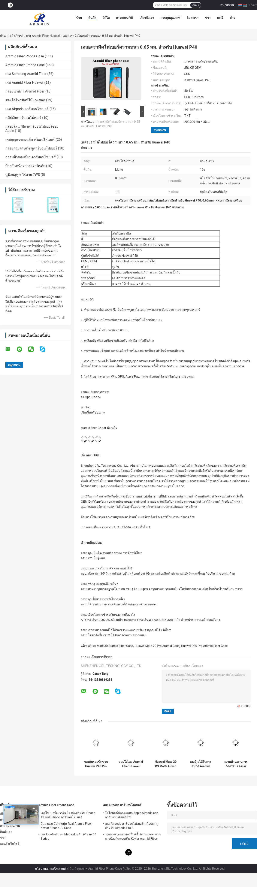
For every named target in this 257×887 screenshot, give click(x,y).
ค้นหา (195, 5)
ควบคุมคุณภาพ (170, 17)
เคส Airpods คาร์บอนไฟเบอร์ (27, 109)
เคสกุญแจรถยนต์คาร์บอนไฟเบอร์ (30, 139)
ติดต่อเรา (193, 17)
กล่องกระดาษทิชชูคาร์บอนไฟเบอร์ (31, 148)
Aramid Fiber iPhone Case (25, 65)
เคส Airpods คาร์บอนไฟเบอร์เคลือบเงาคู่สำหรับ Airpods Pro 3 (131, 826)
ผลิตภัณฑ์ (16, 35)
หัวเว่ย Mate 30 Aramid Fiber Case (110, 646)
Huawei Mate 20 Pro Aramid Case (156, 646)
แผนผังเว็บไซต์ (9, 843)
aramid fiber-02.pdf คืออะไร (99, 428)
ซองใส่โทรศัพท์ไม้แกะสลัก (25, 100)
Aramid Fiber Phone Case (24, 56)
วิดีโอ (106, 17)
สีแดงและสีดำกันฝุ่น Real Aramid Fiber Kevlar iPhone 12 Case (66, 826)
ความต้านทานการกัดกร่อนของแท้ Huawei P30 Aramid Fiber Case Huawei (235, 764)
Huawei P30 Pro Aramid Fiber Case (204, 646)
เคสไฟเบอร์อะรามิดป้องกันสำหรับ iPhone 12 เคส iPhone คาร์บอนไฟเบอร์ (68, 815)
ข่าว (208, 17)
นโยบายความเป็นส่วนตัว (51, 868)
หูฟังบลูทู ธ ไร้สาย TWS (22, 175)
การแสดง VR (124, 17)
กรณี (220, 17)
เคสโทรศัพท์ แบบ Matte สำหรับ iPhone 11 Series (69, 836)
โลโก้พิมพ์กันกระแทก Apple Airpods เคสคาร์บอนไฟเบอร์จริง (131, 815)
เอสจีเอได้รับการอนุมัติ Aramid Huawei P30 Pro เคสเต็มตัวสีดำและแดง (200, 764)
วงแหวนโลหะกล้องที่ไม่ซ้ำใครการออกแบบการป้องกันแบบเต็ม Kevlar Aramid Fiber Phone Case (133, 837)
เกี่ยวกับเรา (147, 17)
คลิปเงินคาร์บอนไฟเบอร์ (23, 118)
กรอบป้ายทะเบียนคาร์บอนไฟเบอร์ (30, 157)
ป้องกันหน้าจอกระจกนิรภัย (25, 166)
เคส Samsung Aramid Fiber (25, 74)
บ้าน (79, 17)
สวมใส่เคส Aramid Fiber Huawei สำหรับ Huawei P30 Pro (131, 764)
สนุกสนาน (227, 5)
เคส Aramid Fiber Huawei (43, 35)
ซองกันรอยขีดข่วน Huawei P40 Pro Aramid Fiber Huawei (96, 764)
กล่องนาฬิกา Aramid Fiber (25, 91)
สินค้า (92, 17)
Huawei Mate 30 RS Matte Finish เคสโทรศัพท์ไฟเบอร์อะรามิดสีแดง (166, 764)
